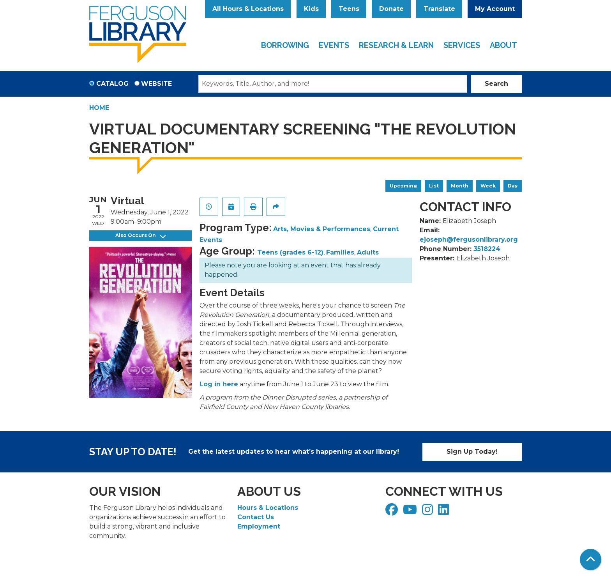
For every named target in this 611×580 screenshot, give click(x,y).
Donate (391, 8)
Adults (368, 252)
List (434, 186)
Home (99, 107)
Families (340, 252)
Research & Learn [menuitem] (396, 45)
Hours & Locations (267, 507)
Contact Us (255, 517)
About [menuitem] (503, 45)
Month (459, 186)
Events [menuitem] (334, 45)
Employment (258, 526)
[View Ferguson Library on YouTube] (411, 512)
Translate (439, 8)
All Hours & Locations (248, 8)
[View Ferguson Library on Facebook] (392, 512)
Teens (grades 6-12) (290, 252)
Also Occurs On (140, 235)
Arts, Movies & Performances (321, 229)
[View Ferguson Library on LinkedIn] (444, 512)
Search (496, 83)
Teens (349, 8)
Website (156, 83)
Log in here (219, 384)
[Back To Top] (590, 559)
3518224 (486, 249)
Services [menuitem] (461, 45)
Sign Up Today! (472, 451)
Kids (311, 8)
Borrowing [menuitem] (285, 45)
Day (512, 186)
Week (488, 186)
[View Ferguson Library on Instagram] (428, 512)
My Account (495, 8)
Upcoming (403, 186)
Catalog (112, 83)
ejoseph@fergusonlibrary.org (469, 239)
